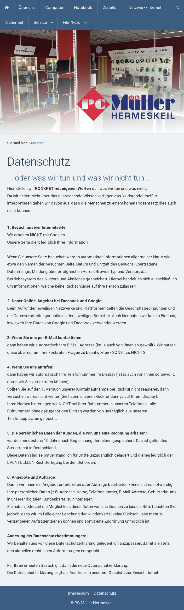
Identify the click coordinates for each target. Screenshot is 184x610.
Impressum (78, 593)
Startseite (36, 143)
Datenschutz (105, 593)
